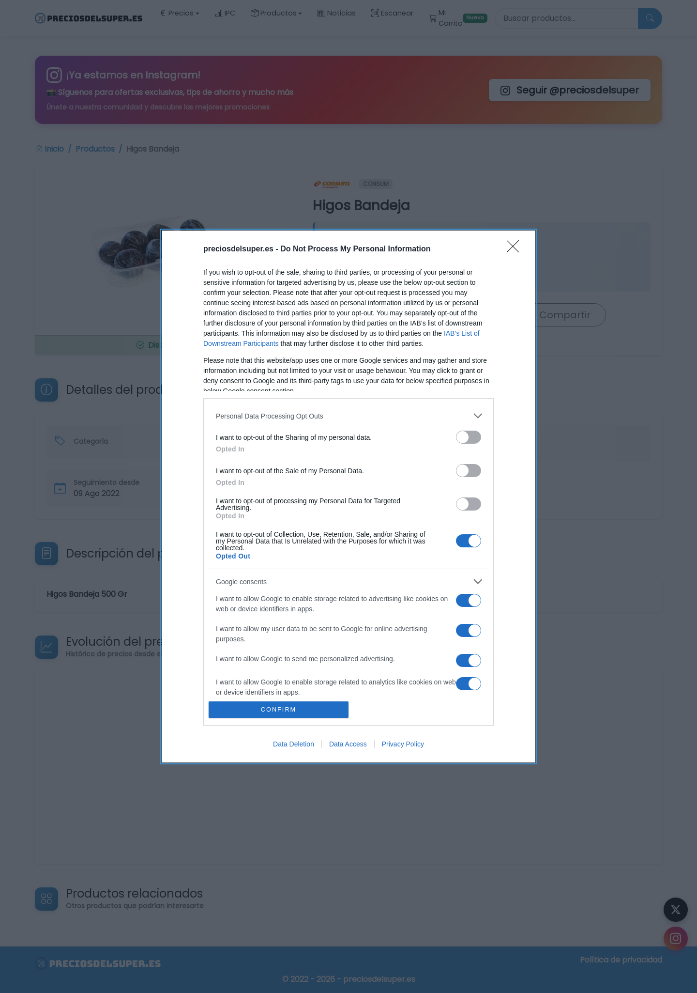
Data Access (348, 744)
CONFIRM (278, 710)
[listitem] (348, 416)
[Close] (516, 249)
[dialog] (348, 496)
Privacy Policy (403, 744)
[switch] (468, 437)
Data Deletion (293, 744)
